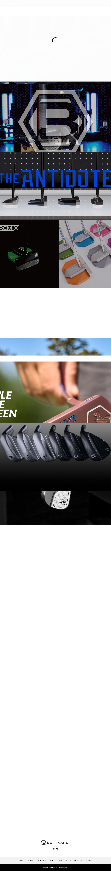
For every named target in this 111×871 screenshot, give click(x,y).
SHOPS (61, 861)
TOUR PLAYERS (41, 861)
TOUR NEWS (29, 861)
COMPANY (89, 861)
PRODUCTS (52, 861)
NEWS (21, 861)
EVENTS (68, 861)
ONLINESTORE (78, 861)
